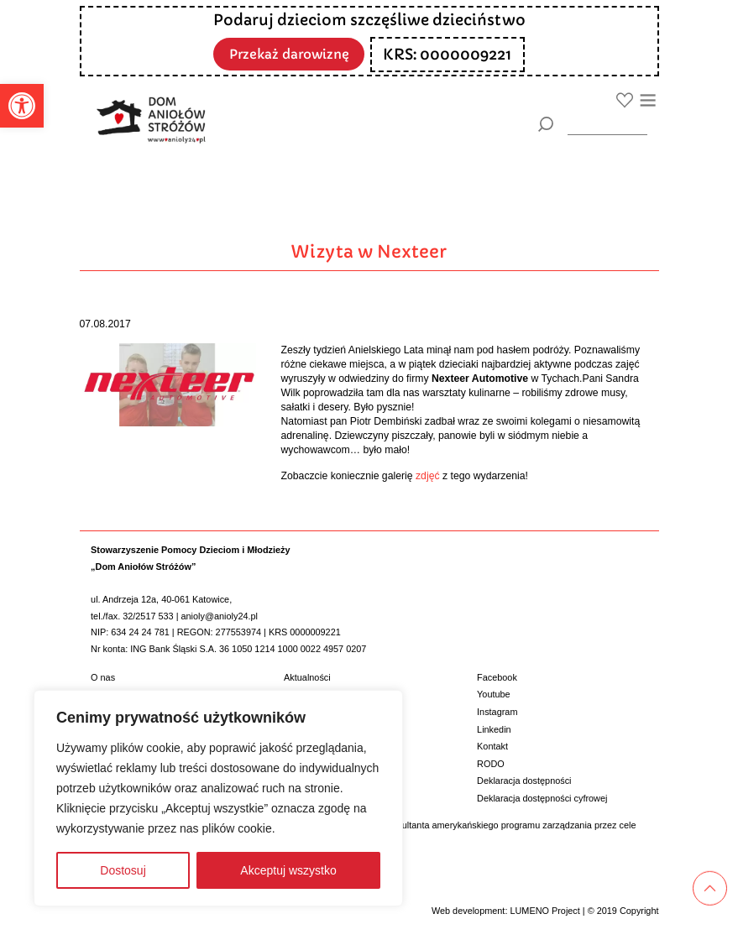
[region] (218, 798)
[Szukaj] (546, 124)
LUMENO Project (544, 911)
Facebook (497, 677)
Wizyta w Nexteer (369, 252)
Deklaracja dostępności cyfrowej (542, 798)
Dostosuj (122, 870)
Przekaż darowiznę (288, 53)
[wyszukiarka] (607, 123)
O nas (103, 677)
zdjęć (428, 476)
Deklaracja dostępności (524, 781)
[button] (22, 106)
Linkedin (494, 729)
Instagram (497, 712)
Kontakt (492, 746)
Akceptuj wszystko (288, 870)
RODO (491, 764)
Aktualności (307, 677)
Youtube (493, 694)
